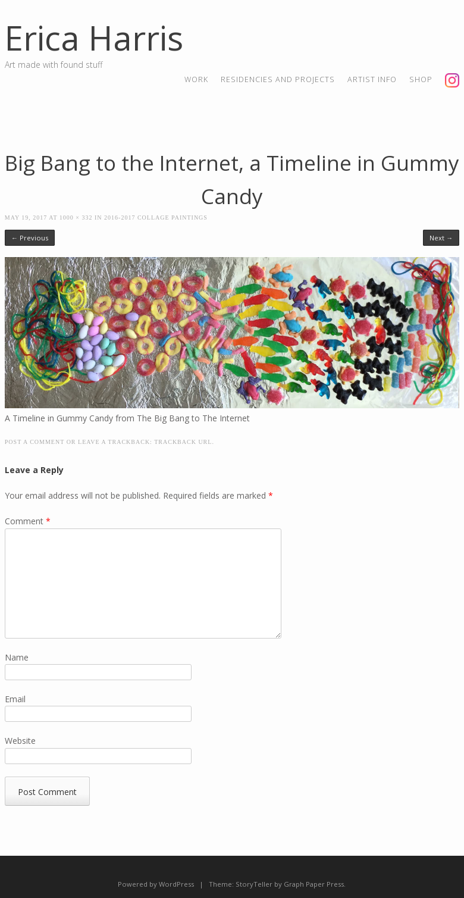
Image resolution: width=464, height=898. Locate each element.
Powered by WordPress (156, 884)
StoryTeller (254, 884)
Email (15, 699)
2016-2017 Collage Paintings (156, 217)
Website (20, 740)
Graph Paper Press (314, 884)
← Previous (29, 237)
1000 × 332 (76, 217)
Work (196, 79)
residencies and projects (278, 79)
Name (17, 657)
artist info (372, 79)
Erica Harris (94, 37)
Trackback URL (183, 442)
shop (420, 79)
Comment (28, 521)
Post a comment (34, 442)
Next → (441, 237)
